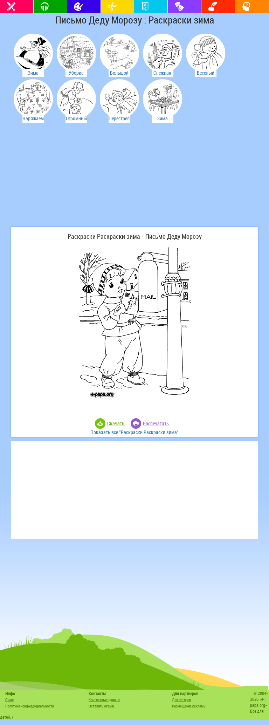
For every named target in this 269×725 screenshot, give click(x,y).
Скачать (115, 423)
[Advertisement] (63, 183)
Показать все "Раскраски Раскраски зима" (134, 432)
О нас (9, 699)
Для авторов (181, 699)
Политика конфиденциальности (29, 706)
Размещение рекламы (189, 706)
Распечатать (156, 423)
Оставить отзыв (101, 706)
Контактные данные (104, 699)
